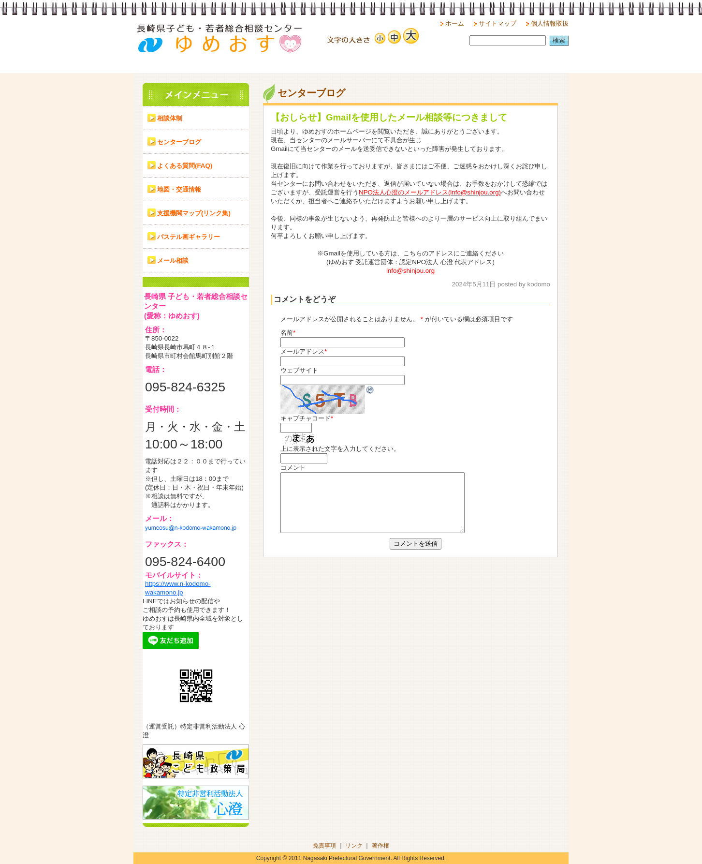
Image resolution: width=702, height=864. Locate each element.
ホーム (454, 23)
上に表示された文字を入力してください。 (340, 448)
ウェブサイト (299, 370)
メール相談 (173, 260)
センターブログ (179, 142)
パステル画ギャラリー (188, 236)
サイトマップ (497, 23)
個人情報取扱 (550, 23)
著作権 (380, 845)
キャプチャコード (305, 418)
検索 (559, 40)
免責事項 (324, 845)
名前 (286, 332)
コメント (293, 467)
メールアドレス (302, 351)
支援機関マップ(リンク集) (194, 213)
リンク (354, 845)
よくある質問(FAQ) (184, 165)
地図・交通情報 (179, 189)
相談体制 (169, 118)
